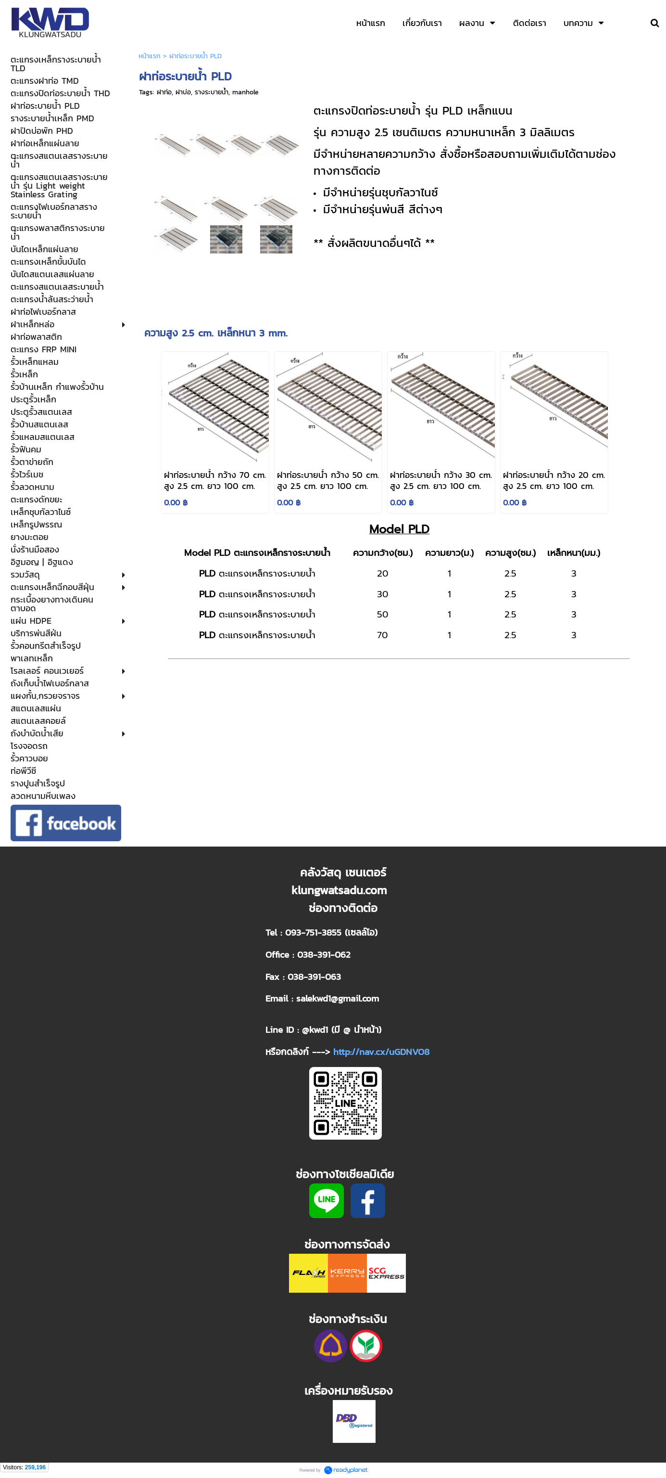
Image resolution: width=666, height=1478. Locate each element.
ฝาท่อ (164, 92)
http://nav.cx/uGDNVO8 (381, 1051)
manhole (245, 92)
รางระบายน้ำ (211, 92)
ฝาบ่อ (183, 92)
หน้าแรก (149, 56)
